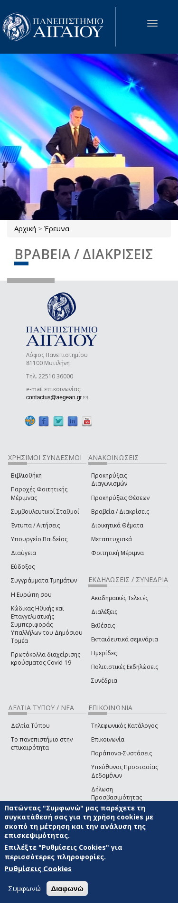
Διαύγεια (23, 553)
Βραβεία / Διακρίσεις (120, 512)
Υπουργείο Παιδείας (39, 539)
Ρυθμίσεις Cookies (38, 870)
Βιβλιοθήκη (26, 475)
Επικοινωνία (107, 739)
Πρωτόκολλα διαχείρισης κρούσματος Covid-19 (45, 658)
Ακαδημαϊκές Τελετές (119, 598)
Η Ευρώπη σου (31, 595)
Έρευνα (56, 228)
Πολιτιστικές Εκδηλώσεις (124, 667)
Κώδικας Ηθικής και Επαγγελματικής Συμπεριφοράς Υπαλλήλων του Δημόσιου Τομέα (47, 624)
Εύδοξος (23, 567)
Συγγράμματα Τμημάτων (44, 580)
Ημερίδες (104, 653)
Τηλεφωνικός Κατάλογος (124, 726)
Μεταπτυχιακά (111, 539)
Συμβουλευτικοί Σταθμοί (45, 512)
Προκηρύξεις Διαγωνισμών (109, 479)
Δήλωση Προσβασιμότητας (116, 793)
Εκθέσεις (103, 625)
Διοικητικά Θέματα (117, 525)
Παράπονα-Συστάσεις (121, 753)
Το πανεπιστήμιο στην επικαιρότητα (42, 743)
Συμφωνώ (24, 889)
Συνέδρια (104, 681)
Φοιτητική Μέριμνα (117, 553)
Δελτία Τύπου (30, 726)
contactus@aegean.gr (57, 397)
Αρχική (25, 228)
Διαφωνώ (67, 890)
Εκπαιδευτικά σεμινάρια (124, 639)
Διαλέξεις (104, 612)
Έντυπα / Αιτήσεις (35, 525)
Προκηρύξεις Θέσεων (120, 498)
